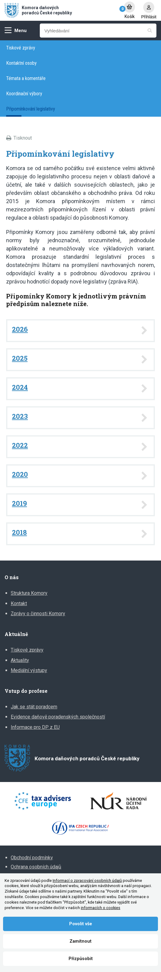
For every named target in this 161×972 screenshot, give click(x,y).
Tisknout (22, 138)
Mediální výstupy (29, 670)
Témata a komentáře (26, 78)
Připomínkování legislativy (30, 109)
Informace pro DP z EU (35, 727)
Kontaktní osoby (21, 63)
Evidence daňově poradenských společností (58, 717)
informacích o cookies (100, 907)
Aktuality (20, 660)
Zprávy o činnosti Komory (38, 613)
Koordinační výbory (24, 94)
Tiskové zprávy (20, 48)
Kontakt (19, 603)
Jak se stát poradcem (34, 707)
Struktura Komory (29, 593)
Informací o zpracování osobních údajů (87, 880)
